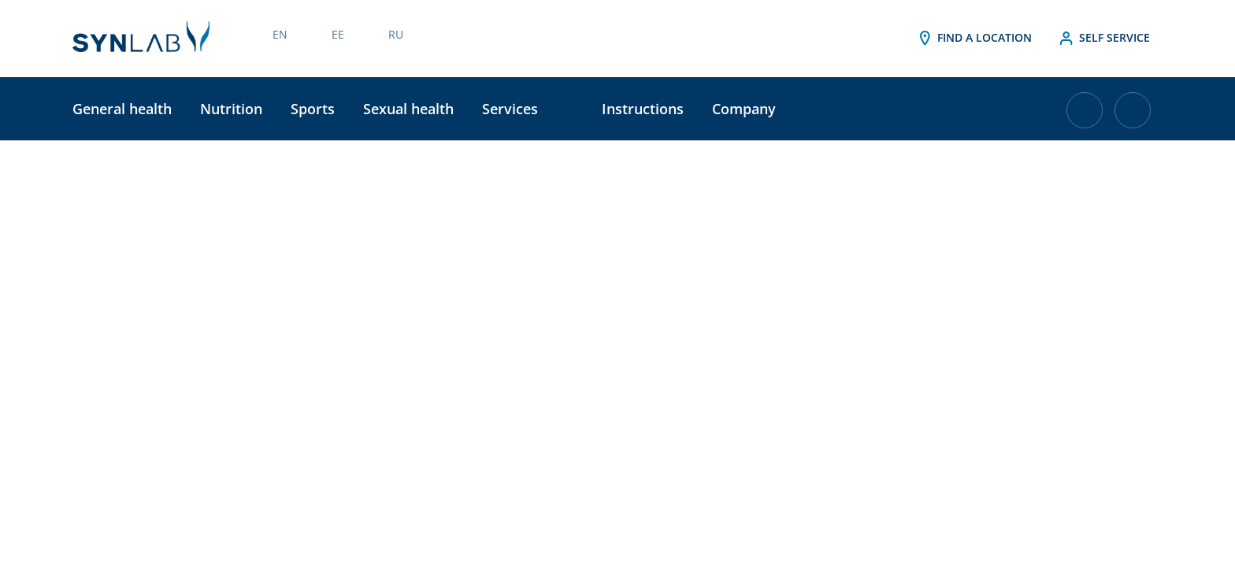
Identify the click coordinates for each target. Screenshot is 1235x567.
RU (395, 34)
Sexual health (408, 108)
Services (510, 108)
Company (744, 108)
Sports (313, 108)
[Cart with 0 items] (1084, 116)
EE (338, 34)
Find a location (973, 38)
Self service (1103, 38)
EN (280, 34)
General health (122, 108)
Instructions (643, 108)
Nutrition (231, 108)
